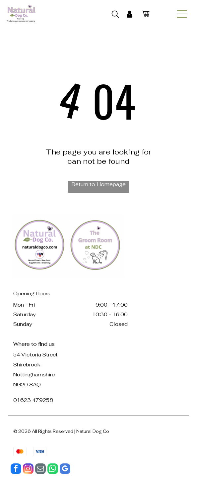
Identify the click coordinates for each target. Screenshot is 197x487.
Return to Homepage (98, 184)
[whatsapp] (52, 469)
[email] (40, 469)
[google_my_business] (65, 469)
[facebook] (16, 469)
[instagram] (28, 469)
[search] (115, 15)
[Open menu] (182, 14)
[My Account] (129, 14)
